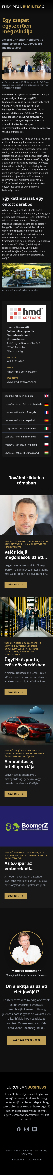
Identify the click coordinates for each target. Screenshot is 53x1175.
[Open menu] (48, 7)
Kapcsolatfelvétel (26, 1040)
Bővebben (15, 584)
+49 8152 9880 (15, 361)
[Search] (43, 7)
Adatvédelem (35, 1159)
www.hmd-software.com (21, 382)
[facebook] (18, 1129)
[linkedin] (34, 1129)
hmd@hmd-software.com (22, 371)
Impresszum (17, 1159)
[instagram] (26, 1129)
